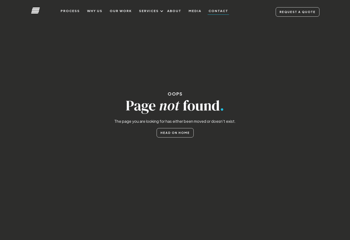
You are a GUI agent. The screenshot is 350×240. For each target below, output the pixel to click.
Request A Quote (298, 12)
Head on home (175, 133)
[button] (149, 11)
